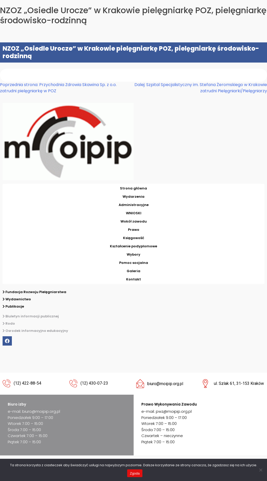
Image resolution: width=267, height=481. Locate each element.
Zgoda (135, 473)
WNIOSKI (133, 213)
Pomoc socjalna (133, 262)
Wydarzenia (133, 196)
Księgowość (133, 237)
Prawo (133, 229)
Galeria (133, 271)
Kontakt (133, 279)
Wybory (133, 254)
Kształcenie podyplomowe (133, 246)
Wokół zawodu (133, 221)
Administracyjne (134, 204)
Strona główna (133, 188)
